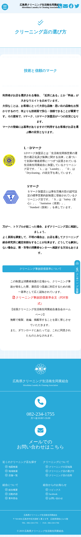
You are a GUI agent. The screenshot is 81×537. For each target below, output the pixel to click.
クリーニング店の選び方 (61, 473)
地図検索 (13, 469)
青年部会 (13, 500)
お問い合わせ (56, 500)
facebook (53, 496)
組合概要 (13, 492)
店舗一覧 (13, 477)
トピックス (55, 492)
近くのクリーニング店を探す (77, 273)
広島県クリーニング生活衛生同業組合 (40, 6)
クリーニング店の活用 (60, 477)
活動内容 (13, 496)
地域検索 (13, 473)
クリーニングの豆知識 (60, 469)
